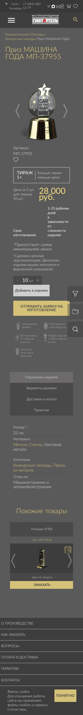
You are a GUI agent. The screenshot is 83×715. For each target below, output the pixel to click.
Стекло (35, 445)
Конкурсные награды (20, 39)
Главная (10, 34)
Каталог (23, 34)
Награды (37, 34)
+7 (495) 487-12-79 (32, 6)
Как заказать (13, 634)
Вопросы (10, 646)
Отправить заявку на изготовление (41, 308)
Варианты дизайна (42, 388)
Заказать (42, 584)
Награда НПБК (42, 529)
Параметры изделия (41, 377)
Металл (20, 445)
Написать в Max (53, 6)
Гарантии (41, 410)
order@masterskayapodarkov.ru (58, 6)
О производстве (17, 623)
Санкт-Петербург (15, 6)
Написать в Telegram (48, 6)
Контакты (10, 680)
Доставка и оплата (42, 399)
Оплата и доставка (19, 657)
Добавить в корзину (31, 290)
